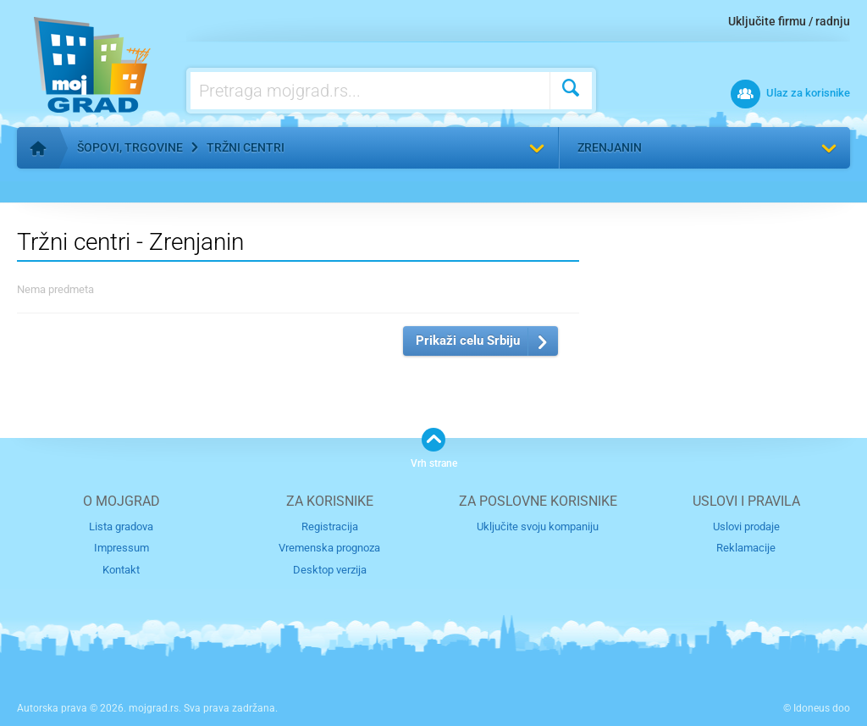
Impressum (121, 547)
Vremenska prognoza (329, 547)
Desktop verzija (330, 569)
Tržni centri (245, 147)
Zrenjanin (609, 147)
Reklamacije (746, 547)
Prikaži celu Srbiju (468, 340)
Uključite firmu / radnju (789, 21)
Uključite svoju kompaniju (538, 526)
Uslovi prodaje (746, 526)
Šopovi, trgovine (130, 147)
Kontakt (121, 569)
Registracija (329, 526)
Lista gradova (121, 526)
